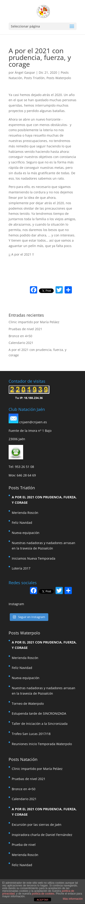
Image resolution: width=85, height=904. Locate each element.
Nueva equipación (25, 533)
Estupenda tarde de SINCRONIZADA (39, 713)
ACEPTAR (42, 899)
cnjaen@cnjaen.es (33, 422)
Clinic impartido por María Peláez (34, 322)
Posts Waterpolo (58, 78)
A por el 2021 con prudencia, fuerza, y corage (44, 500)
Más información (73, 898)
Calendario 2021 (21, 343)
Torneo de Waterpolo (28, 703)
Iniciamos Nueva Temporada (33, 558)
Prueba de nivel (24, 844)
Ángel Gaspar (25, 72)
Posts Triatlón (34, 78)
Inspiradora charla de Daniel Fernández (42, 835)
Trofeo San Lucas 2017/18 (31, 734)
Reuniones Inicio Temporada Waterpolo (42, 744)
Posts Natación (23, 759)
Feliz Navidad (22, 522)
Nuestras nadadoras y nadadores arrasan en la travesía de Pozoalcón (43, 545)
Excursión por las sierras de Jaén (36, 824)
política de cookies (43, 893)
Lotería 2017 (21, 568)
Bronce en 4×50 (20, 336)
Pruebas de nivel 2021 (25, 329)
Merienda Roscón (25, 512)
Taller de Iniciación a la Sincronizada (40, 723)
